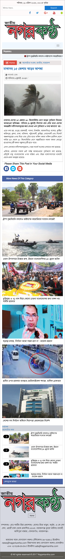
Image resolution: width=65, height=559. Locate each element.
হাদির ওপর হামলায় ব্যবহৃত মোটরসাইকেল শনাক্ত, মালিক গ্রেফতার (31, 380)
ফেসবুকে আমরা (10, 481)
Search (54, 8)
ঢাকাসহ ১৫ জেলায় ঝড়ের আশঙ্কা (23, 69)
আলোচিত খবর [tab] (8, 429)
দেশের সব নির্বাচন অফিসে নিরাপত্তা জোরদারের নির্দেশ (26, 420)
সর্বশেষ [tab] (5, 426)
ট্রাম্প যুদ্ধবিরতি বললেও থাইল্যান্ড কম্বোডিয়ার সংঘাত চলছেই (28, 219)
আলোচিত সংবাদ (29, 62)
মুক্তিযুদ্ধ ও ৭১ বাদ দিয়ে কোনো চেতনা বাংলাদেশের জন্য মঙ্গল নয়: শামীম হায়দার (31, 300)
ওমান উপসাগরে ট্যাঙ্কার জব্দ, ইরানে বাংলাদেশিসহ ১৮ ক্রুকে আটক (31, 258)
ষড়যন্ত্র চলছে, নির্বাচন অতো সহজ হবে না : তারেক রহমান (27, 341)
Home (10, 62)
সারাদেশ (46, 62)
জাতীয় (39, 62)
